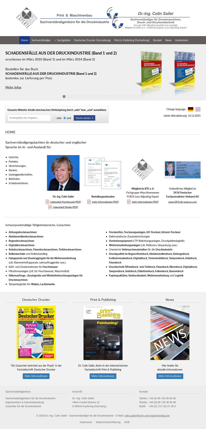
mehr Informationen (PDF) (103, 201)
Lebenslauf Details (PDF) (63, 207)
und (69, 118)
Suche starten (84, 118)
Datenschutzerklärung (108, 422)
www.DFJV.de (182, 201)
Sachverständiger (41, 40)
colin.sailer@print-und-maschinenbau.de (147, 415)
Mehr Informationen (36, 376)
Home (24, 40)
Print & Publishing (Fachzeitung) (131, 40)
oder (59, 118)
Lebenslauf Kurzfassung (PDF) (63, 201)
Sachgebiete (62, 40)
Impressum (86, 422)
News (168, 40)
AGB (127, 422)
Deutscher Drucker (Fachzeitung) (92, 40)
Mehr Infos (13, 87)
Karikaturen (181, 40)
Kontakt (157, 40)
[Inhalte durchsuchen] (29, 117)
